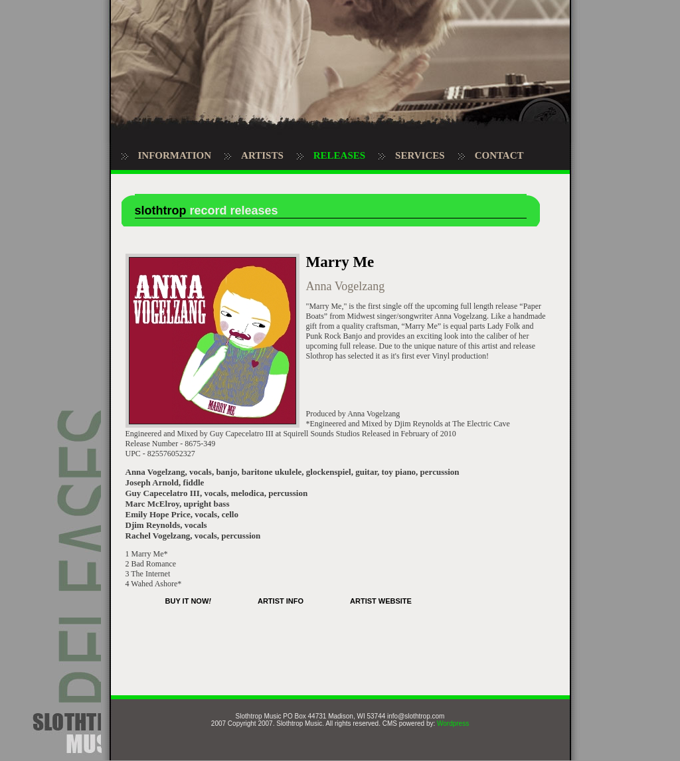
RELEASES (339, 155)
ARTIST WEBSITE (381, 601)
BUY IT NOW (188, 601)
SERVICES (420, 155)
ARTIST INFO (280, 601)
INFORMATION (175, 155)
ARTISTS (262, 155)
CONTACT (499, 155)
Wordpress (453, 723)
